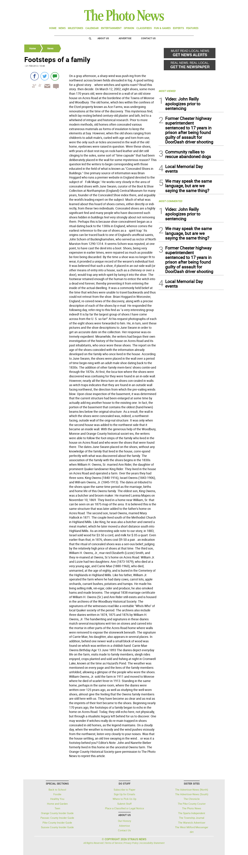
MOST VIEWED (167, 91)
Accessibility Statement (152, 843)
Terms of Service (113, 843)
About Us (103, 38)
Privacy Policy (131, 843)
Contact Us (148, 38)
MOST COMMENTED (170, 201)
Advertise (125, 38)
